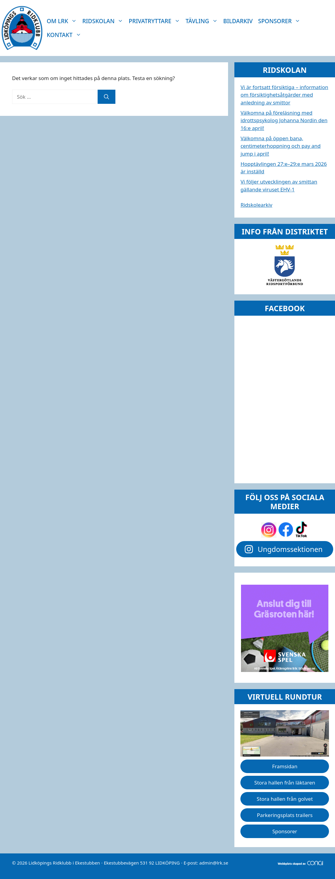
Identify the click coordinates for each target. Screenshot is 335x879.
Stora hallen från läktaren (284, 782)
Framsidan (284, 766)
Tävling (203, 21)
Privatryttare (156, 21)
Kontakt (65, 35)
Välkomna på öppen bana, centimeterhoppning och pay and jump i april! (280, 146)
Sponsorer (280, 21)
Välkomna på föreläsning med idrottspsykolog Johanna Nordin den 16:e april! (283, 120)
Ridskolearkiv (256, 204)
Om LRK (63, 21)
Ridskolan (104, 21)
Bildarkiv (238, 21)
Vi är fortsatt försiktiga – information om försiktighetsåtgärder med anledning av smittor (284, 95)
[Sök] (106, 97)
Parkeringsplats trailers (285, 815)
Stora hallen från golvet (285, 798)
